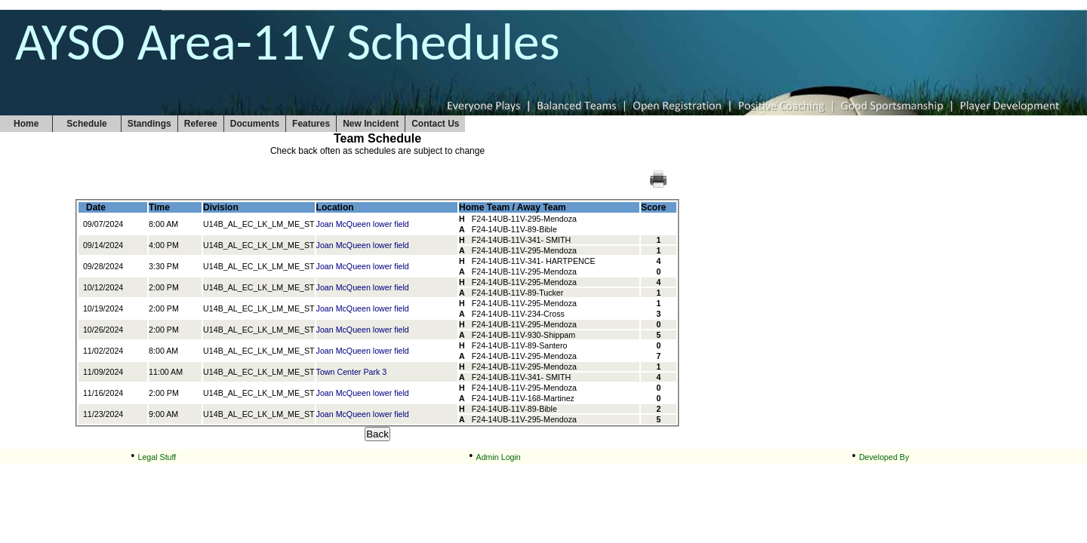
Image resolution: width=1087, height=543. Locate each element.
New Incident (371, 123)
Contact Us (435, 123)
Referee (200, 123)
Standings (149, 123)
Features (311, 123)
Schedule (86, 123)
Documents (254, 123)
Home (26, 123)
